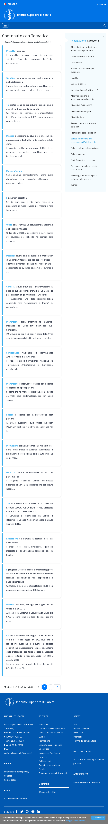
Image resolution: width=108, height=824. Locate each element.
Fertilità (74, 78)
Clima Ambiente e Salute (82, 56)
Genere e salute (78, 83)
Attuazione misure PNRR (16, 798)
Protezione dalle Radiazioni (83, 132)
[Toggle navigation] (5, 25)
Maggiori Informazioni (75, 820)
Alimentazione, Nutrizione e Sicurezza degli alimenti (84, 48)
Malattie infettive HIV (81, 105)
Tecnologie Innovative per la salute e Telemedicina (84, 177)
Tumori (74, 184)
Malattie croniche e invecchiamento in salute (82, 97)
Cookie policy (10, 779)
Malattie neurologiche (81, 111)
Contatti (8, 775)
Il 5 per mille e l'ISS (47, 792)
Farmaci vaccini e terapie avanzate (82, 70)
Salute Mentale (78, 154)
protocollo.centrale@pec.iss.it (18, 753)
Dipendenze (76, 62)
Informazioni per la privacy (16, 771)
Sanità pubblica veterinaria (83, 160)
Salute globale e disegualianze (85, 148)
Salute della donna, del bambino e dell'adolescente (83, 140)
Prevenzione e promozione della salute (83, 125)
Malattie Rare (77, 117)
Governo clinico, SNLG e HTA (84, 90)
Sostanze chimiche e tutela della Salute (84, 167)
